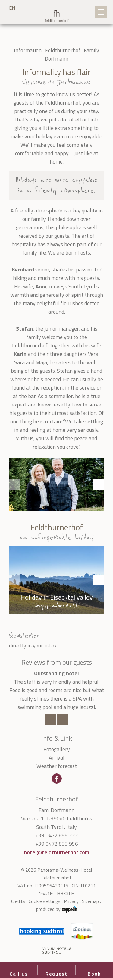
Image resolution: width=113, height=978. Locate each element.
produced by (56, 909)
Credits (18, 901)
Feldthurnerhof (62, 50)
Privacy (71, 901)
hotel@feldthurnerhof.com (56, 852)
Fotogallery (56, 749)
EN (12, 7)
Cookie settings (45, 901)
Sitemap (90, 901)
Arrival (56, 758)
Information (28, 50)
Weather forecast (56, 766)
